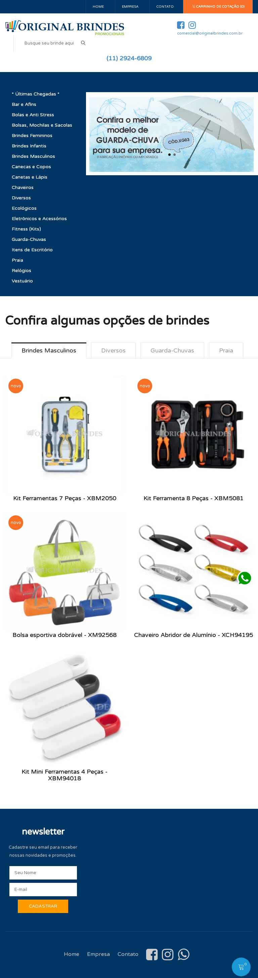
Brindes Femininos (32, 135)
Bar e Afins (24, 104)
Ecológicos (24, 208)
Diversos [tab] (113, 350)
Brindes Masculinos (33, 156)
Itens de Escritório (32, 250)
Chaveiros (23, 187)
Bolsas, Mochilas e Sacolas (42, 125)
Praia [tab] (226, 350)
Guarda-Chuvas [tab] (172, 350)
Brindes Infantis (29, 146)
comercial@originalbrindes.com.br (210, 33)
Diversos (21, 198)
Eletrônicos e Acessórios (39, 218)
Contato (165, 7)
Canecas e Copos (31, 167)
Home (98, 7)
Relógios (21, 270)
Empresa (130, 7)
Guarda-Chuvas (29, 239)
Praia (17, 260)
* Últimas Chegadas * (35, 94)
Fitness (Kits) (26, 229)
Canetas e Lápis (29, 177)
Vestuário (22, 281)
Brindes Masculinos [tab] (49, 350)
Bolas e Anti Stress (33, 115)
